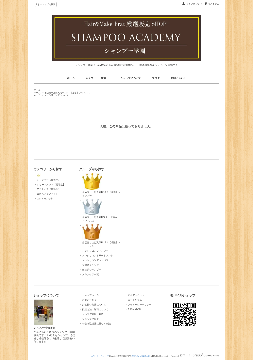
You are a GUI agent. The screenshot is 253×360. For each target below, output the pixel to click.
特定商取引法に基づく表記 (96, 323)
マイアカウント (194, 3)
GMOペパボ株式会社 (140, 356)
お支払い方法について (94, 304)
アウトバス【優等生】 (48, 189)
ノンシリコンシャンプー (95, 250)
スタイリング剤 (45, 198)
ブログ (156, 78)
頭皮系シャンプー (91, 269)
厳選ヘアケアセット (47, 194)
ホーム (71, 78)
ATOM (137, 309)
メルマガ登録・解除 (93, 314)
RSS (130, 309)
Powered (195, 356)
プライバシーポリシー (139, 304)
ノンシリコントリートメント (97, 255)
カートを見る (135, 300)
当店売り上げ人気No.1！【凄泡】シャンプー (101, 185)
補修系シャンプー (91, 265)
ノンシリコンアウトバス (56, 95)
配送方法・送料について (95, 309)
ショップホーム (90, 295)
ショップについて (130, 78)
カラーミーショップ (100, 356)
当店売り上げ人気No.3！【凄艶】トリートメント (101, 235)
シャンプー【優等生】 (48, 177)
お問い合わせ (178, 78)
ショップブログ (90, 319)
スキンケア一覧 (90, 274)
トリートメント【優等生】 (51, 184)
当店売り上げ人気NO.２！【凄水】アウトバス (67, 92)
